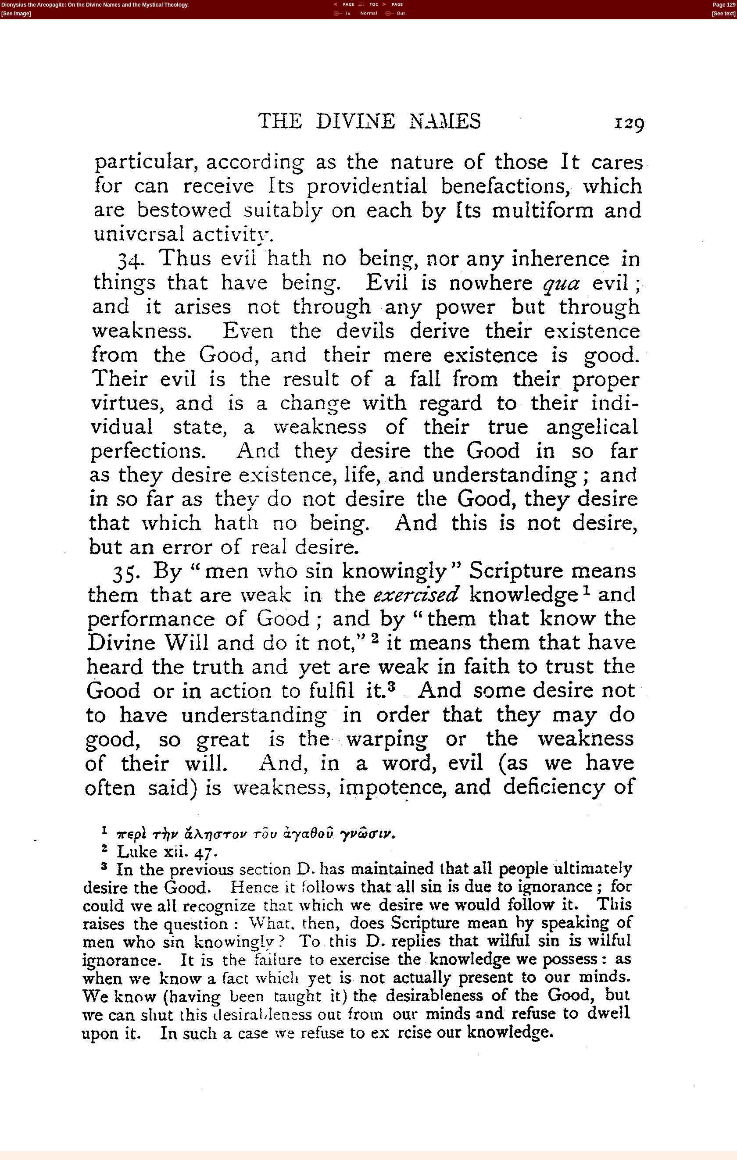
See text (724, 14)
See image (16, 14)
